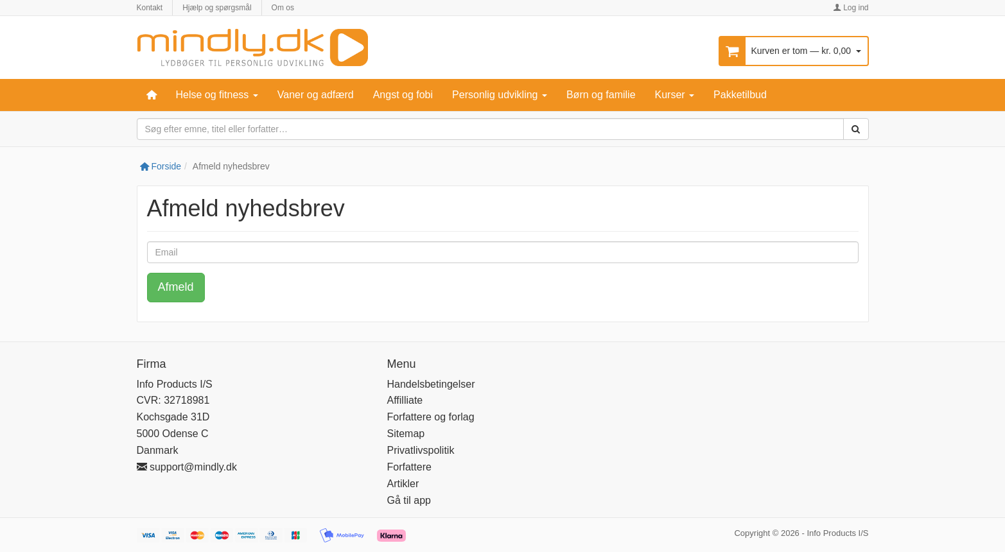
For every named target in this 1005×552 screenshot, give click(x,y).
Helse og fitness (217, 94)
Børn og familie (601, 94)
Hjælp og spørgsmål (216, 7)
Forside (161, 166)
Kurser (675, 94)
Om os (283, 7)
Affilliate (405, 400)
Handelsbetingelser (431, 384)
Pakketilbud (740, 94)
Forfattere (409, 466)
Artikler (403, 483)
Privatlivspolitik (421, 450)
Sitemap (406, 433)
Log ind (851, 8)
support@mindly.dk (187, 466)
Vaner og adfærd (315, 94)
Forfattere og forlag (431, 416)
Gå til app (409, 500)
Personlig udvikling (499, 94)
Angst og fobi (403, 94)
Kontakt (150, 7)
